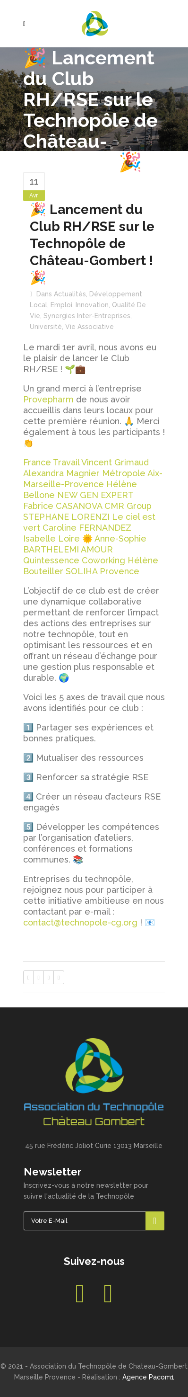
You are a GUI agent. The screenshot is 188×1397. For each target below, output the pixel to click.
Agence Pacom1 (148, 1377)
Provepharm (48, 399)
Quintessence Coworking (74, 560)
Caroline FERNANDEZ (87, 528)
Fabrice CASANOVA (62, 506)
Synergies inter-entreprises (86, 316)
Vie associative (89, 326)
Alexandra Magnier (61, 473)
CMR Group (128, 506)
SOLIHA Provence (102, 571)
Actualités (70, 294)
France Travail (51, 462)
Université (46, 326)
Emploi (61, 305)
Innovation (92, 305)
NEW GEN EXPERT (95, 495)
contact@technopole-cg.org (80, 922)
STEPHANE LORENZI (66, 517)
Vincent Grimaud (115, 462)
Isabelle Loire (51, 538)
